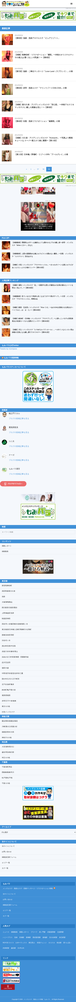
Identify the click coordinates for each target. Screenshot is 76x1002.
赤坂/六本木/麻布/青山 (10, 651)
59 (49, 170)
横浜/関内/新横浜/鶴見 (10, 721)
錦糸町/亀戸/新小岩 (9, 690)
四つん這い (67, 943)
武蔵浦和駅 (51, 932)
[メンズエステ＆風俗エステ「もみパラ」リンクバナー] (38, 512)
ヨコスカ (51, 943)
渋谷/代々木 (6, 640)
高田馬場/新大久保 (8, 591)
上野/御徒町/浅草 (8, 613)
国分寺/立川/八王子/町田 (10, 679)
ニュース (6, 932)
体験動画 (5, 551)
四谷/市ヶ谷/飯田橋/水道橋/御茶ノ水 (15, 624)
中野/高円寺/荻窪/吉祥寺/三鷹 (12, 673)
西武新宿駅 (37, 937)
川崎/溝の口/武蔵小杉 (9, 726)
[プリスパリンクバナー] (38, 497)
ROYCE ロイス (8, 943)
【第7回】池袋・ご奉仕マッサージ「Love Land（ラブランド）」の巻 (44, 71)
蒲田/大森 (5, 668)
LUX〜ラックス (21, 943)
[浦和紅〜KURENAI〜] (38, 204)
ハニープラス (7, 937)
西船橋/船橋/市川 (8, 772)
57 (38, 170)
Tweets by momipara (8, 349)
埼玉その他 (6, 757)
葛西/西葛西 (6, 695)
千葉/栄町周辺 (7, 767)
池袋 (3, 596)
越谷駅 (13, 948)
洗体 (15, 937)
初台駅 (59, 943)
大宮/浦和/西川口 (8, 747)
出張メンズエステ (8, 712)
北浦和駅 (60, 932)
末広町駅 (62, 937)
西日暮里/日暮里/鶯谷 (9, 607)
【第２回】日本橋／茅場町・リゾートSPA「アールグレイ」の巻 (41, 154)
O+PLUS (21, 948)
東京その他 (6, 706)
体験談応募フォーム (9, 857)
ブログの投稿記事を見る (19, 418)
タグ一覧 (5, 868)
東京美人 (32, 943)
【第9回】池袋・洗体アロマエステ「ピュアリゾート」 (37, 38)
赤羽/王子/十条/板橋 (9, 701)
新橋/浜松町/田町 (8, 635)
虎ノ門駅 (42, 932)
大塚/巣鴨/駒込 (7, 602)
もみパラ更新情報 (11, 358)
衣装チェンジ (42, 943)
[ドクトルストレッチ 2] (38, 190)
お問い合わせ (6, 852)
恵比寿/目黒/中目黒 (9, 646)
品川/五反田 (6, 662)
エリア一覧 (6, 863)
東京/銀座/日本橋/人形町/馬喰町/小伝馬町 (16, 629)
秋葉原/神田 (6, 618)
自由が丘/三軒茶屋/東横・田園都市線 (15, 657)
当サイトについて (8, 846)
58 (43, 170)
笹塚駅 (21, 937)
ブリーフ (34, 932)
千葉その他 (6, 783)
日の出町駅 (53, 937)
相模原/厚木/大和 (8, 732)
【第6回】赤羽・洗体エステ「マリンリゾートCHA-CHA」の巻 (41, 88)
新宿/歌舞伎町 (7, 585)
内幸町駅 (6, 948)
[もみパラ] (38, 15)
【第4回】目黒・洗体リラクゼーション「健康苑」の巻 (37, 121)
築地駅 (45, 937)
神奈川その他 (6, 737)
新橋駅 (28, 937)
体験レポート (6, 546)
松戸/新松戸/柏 (7, 778)
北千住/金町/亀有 (8, 684)
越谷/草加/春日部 (8, 752)
